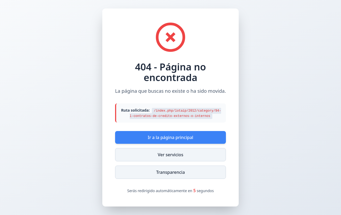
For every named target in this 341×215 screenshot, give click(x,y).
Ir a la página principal (170, 137)
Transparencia (170, 172)
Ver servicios (170, 155)
